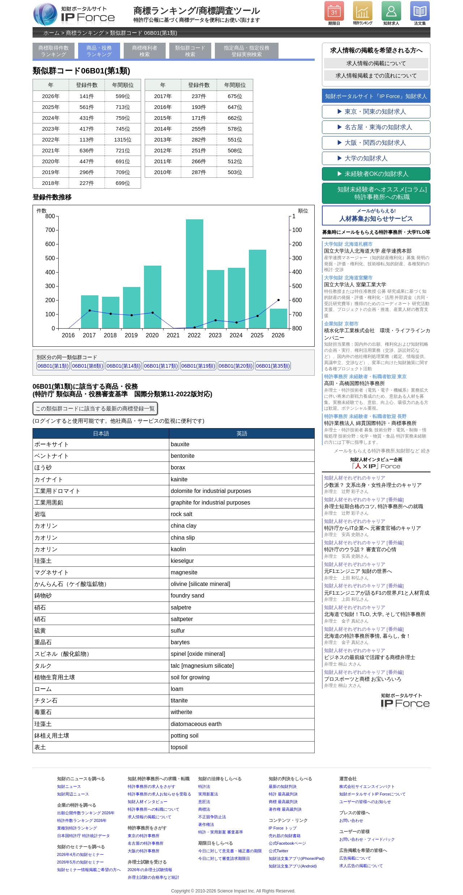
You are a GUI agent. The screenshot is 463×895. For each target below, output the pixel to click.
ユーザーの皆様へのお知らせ (365, 801)
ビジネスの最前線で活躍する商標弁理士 (377, 660)
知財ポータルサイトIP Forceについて (372, 794)
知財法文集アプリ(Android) (293, 866)
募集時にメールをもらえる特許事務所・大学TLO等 (376, 232)
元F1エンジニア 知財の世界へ (377, 574)
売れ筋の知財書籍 (285, 835)
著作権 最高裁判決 (285, 809)
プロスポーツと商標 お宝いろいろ (377, 682)
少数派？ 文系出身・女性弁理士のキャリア (377, 488)
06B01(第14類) (123, 366)
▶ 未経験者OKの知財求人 (373, 173)
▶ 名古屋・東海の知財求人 (374, 127)
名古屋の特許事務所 (145, 843)
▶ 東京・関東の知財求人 (371, 111)
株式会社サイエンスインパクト (367, 786)
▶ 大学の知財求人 (362, 158)
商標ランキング (85, 33)
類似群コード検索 (190, 51)
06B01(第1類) (53, 366)
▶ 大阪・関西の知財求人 (371, 142)
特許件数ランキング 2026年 (82, 820)
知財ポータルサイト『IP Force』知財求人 (376, 96)
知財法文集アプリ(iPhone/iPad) (297, 858)
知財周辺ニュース (73, 794)
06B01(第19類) (198, 366)
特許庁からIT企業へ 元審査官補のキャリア (377, 531)
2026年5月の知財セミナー (80, 862)
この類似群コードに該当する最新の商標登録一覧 (95, 408)
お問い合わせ (351, 820)
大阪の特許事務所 (144, 851)
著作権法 (206, 824)
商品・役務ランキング (99, 51)
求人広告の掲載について (361, 866)
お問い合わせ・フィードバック (367, 839)
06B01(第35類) (273, 366)
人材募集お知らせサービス (376, 215)
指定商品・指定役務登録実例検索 (246, 51)
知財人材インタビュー (147, 801)
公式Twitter (278, 851)
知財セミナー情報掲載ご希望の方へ (89, 869)
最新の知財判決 (283, 786)
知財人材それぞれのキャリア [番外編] (364, 499)
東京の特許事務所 (144, 835)
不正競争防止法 (212, 817)
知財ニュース (69, 786)
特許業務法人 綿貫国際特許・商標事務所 (377, 432)
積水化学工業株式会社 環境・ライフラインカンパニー (377, 350)
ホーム (51, 33)
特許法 (204, 786)
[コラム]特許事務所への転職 (382, 193)
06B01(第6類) (87, 366)
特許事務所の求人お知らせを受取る (159, 794)
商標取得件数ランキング (53, 51)
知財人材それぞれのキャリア (354, 478)
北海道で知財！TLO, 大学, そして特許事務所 (377, 617)
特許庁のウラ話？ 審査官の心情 (377, 552)
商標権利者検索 (144, 51)
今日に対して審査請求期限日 (224, 858)
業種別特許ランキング (77, 828)
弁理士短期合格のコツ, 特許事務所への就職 (377, 509)
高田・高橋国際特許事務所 (377, 395)
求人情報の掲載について (376, 63)
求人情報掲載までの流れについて (376, 75)
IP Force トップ (283, 828)
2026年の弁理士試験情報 (150, 869)
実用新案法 (208, 794)
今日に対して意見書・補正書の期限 (230, 851)
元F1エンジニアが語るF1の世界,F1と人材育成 (377, 596)
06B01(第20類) (235, 366)
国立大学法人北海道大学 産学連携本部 (377, 260)
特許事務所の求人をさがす (151, 786)
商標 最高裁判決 (283, 801)
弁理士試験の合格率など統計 (153, 877)
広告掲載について (355, 858)
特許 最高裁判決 (283, 794)
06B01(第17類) (161, 366)
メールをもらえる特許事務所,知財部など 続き (382, 450)
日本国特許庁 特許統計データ (83, 835)
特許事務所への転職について (153, 809)
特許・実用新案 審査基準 (220, 832)
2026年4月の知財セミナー (80, 854)
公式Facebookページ (287, 843)
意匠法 (204, 801)
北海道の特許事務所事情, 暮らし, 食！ (377, 639)
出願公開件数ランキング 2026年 (86, 813)
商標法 (204, 809)
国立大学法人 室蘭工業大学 (377, 300)
